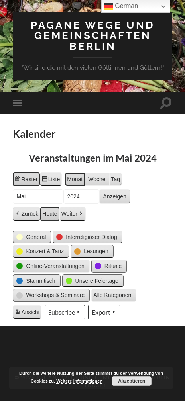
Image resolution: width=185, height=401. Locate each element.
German (121, 6)
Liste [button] (50, 180)
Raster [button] (25, 180)
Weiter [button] (72, 214)
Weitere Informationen (79, 381)
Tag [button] (115, 179)
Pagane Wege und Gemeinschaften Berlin (93, 35)
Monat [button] (75, 179)
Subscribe (64, 312)
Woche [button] (96, 179)
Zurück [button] (26, 214)
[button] (32, 237)
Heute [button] (49, 214)
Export (104, 312)
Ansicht (27, 313)
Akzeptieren (131, 381)
